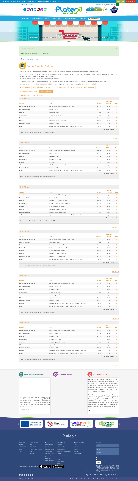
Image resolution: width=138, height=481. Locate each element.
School (111, 4)
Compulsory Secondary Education (64, 451)
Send (98, 462)
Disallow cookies (130, 1)
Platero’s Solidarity (49, 444)
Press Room (76, 446)
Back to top (115, 138)
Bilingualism (47, 446)
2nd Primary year (38, 87)
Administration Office (78, 453)
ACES (58, 463)
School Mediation (48, 451)
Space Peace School (49, 460)
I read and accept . (104, 457)
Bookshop (30, 59)
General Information (70, 19)
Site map (30, 4)
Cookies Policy (96, 478)
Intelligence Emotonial (49, 449)
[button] (10, 32)
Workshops (32, 451)
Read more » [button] (92, 411)
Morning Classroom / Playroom (36, 449)
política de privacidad (100, 471)
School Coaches (33, 446)
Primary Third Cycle (61, 449)
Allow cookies (120, 1)
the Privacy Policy (109, 456)
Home (21, 4)
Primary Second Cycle (61, 447)
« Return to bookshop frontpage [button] (28, 91)
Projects (46, 19)
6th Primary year (89, 87)
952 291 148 (116, 475)
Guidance (59, 453)
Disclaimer (72, 478)
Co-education (48, 456)
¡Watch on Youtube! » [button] (26, 409)
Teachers (90, 10)
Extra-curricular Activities (34, 447)
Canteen (31, 444)
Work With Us (77, 456)
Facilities (20, 449)
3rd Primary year (51, 87)
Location (20, 451)
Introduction (25, 19)
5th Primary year (76, 87)
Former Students (60, 461)
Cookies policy (60, 1)
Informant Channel (88, 478)
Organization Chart (22, 446)
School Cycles (56, 19)
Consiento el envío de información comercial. (106, 459)
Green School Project (49, 453)
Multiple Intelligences (49, 447)
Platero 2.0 (47, 458)
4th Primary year (64, 87)
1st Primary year (25, 87)
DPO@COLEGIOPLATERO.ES (102, 470)
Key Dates (76, 451)
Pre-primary (59, 444)
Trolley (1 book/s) (45, 91)
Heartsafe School (99, 4)
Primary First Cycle (61, 446)
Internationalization (49, 462)
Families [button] (98, 10)
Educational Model (22, 447)
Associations (83, 19)
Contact (25, 4)
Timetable (76, 447)
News (75, 444)
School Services (37, 19)
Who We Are (21, 444)
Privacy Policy (79, 478)
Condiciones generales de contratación (110, 478)
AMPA (58, 459)
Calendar (76, 449)
